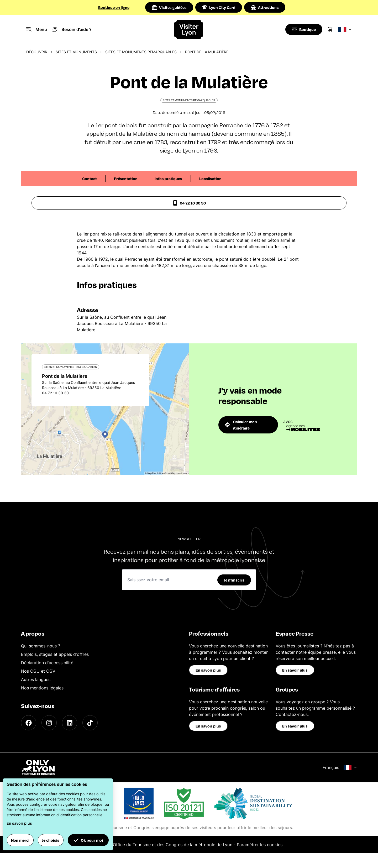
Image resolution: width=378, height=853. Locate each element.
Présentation (126, 178)
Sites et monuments (76, 52)
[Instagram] (49, 722)
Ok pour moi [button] (88, 840)
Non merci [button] (20, 840)
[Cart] (330, 29)
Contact (89, 178)
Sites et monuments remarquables (141, 52)
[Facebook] (28, 722)
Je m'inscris (234, 580)
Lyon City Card (218, 7)
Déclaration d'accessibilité (47, 662)
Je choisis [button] (50, 840)
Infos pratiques (168, 178)
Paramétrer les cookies (259, 844)
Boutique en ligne (113, 7)
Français (340, 767)
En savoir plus (208, 670)
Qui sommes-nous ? (40, 645)
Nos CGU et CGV (38, 671)
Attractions (265, 7)
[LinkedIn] (69, 722)
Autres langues (35, 679)
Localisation (210, 178)
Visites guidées (169, 7)
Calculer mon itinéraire (241, 425)
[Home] (189, 29)
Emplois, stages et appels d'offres (55, 654)
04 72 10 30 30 (189, 203)
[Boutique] (303, 29)
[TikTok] (90, 722)
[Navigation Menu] (36, 29)
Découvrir (36, 52)
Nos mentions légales (42, 687)
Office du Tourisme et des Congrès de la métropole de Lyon (172, 844)
